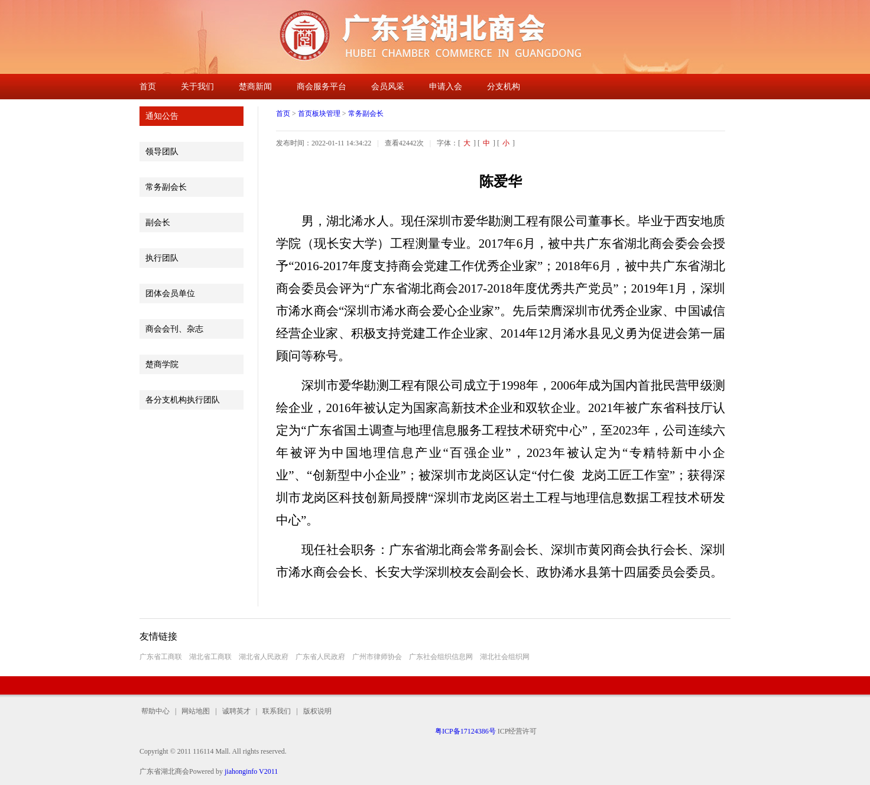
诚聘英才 (236, 711)
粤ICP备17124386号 (465, 731)
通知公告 (161, 116)
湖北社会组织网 (505, 657)
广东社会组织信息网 (441, 657)
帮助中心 (157, 711)
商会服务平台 (321, 86)
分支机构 (503, 86)
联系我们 (276, 711)
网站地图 (195, 711)
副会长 (157, 222)
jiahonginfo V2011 (251, 771)
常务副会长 (166, 187)
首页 (147, 86)
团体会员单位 (170, 293)
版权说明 (315, 711)
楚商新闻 (255, 86)
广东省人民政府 (320, 657)
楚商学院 (161, 364)
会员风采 (387, 86)
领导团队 (161, 151)
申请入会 (445, 86)
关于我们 (197, 86)
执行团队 (161, 258)
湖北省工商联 (210, 657)
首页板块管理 (319, 113)
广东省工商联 (160, 657)
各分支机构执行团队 (182, 399)
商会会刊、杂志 (174, 329)
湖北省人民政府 (263, 657)
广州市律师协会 (377, 657)
